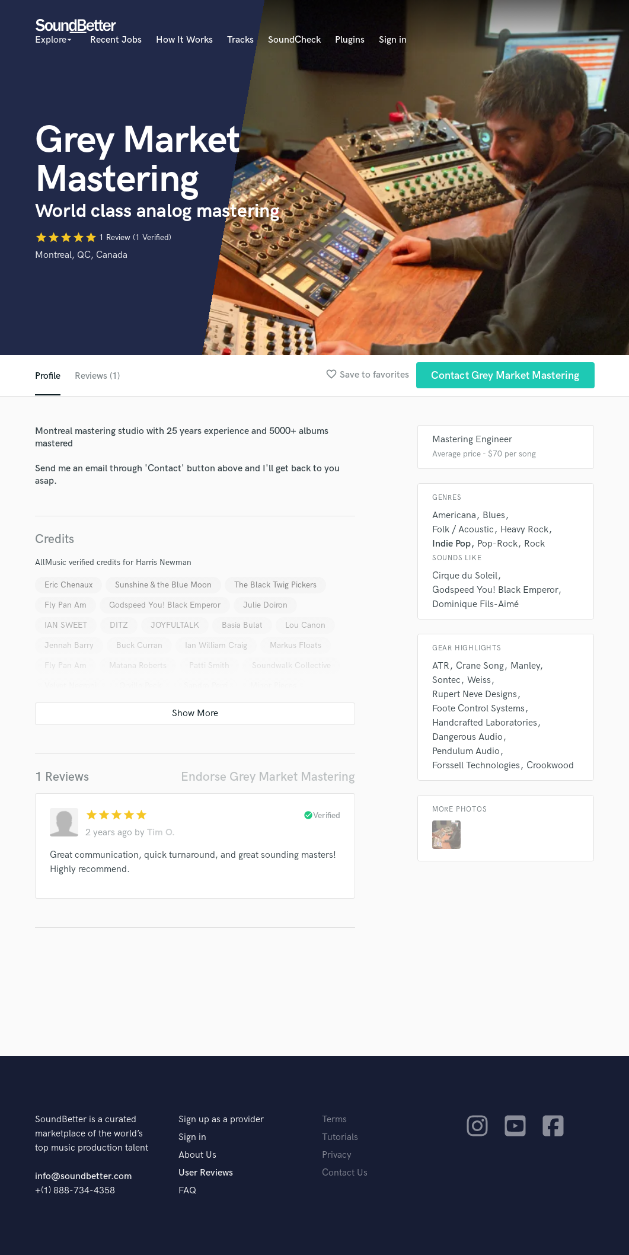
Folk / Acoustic (463, 529)
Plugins (350, 40)
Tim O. (161, 832)
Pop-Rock (497, 544)
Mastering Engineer (472, 439)
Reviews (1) (97, 376)
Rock (534, 544)
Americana (454, 515)
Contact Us (345, 1173)
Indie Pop (451, 544)
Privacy (337, 1155)
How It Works (184, 40)
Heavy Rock (524, 529)
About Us (197, 1155)
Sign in (393, 40)
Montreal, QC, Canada (81, 255)
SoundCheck (294, 40)
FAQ (187, 1190)
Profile (47, 376)
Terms (334, 1119)
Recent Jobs (116, 40)
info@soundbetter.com (83, 1176)
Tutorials (340, 1137)
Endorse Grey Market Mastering (268, 776)
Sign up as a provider (221, 1119)
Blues (494, 515)
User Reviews (205, 1173)
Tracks (240, 40)
